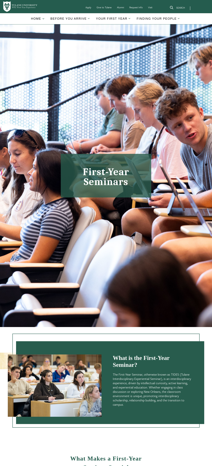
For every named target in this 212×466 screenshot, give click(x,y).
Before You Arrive (68, 18)
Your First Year (111, 18)
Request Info (136, 7)
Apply (88, 7)
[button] (36, 19)
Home (36, 18)
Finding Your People (157, 18)
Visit (150, 7)
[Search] (177, 8)
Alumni (120, 7)
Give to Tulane (104, 7)
